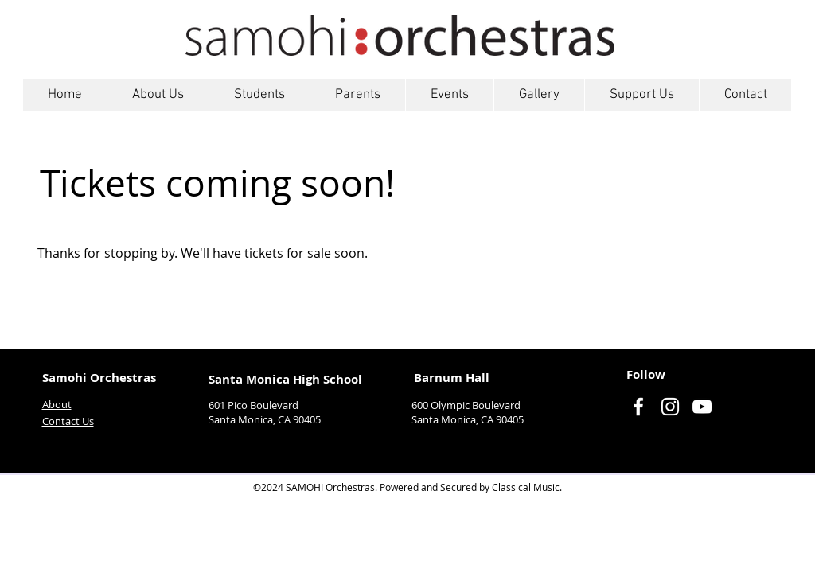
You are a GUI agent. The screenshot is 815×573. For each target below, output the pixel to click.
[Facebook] (638, 407)
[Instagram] (670, 407)
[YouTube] (702, 407)
